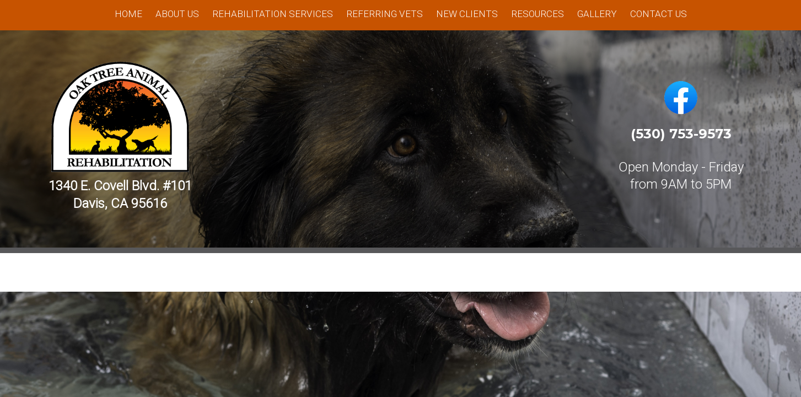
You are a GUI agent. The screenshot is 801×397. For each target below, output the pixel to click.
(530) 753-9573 (681, 134)
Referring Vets (384, 13)
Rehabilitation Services (272, 13)
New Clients (467, 13)
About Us (177, 13)
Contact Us (658, 13)
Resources (537, 13)
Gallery (597, 13)
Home (128, 13)
